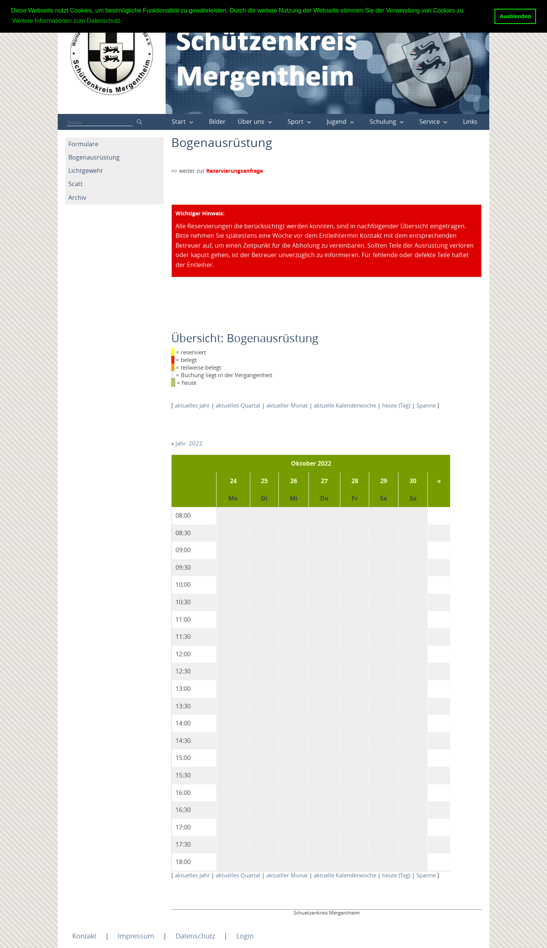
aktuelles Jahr (192, 405)
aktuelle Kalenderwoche (345, 405)
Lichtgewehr (85, 170)
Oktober (303, 463)
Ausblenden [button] (515, 16)
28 (354, 481)
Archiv (77, 197)
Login (245, 935)
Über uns (251, 121)
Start (179, 121)
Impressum (136, 935)
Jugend (336, 121)
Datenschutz (195, 935)
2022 (324, 463)
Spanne (426, 405)
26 (293, 481)
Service (429, 121)
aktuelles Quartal (238, 405)
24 (233, 481)
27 (324, 481)
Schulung (383, 121)
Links (470, 121)
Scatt (75, 184)
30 (412, 481)
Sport (296, 121)
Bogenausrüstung (94, 157)
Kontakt (84, 935)
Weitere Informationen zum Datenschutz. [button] (67, 20)
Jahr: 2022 (188, 443)
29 (383, 481)
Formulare (83, 144)
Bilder (217, 121)
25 (264, 481)
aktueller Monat (287, 405)
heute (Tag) (396, 405)
